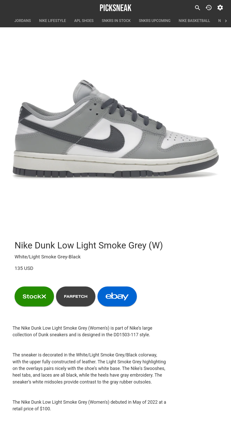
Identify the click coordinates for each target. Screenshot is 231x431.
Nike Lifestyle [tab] (52, 21)
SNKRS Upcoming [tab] (155, 21)
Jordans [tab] (22, 21)
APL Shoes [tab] (84, 21)
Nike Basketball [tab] (194, 21)
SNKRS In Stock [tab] (116, 21)
